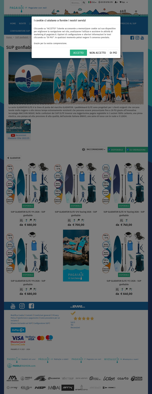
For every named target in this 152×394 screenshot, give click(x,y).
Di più (113, 52)
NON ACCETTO (98, 52)
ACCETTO (78, 52)
